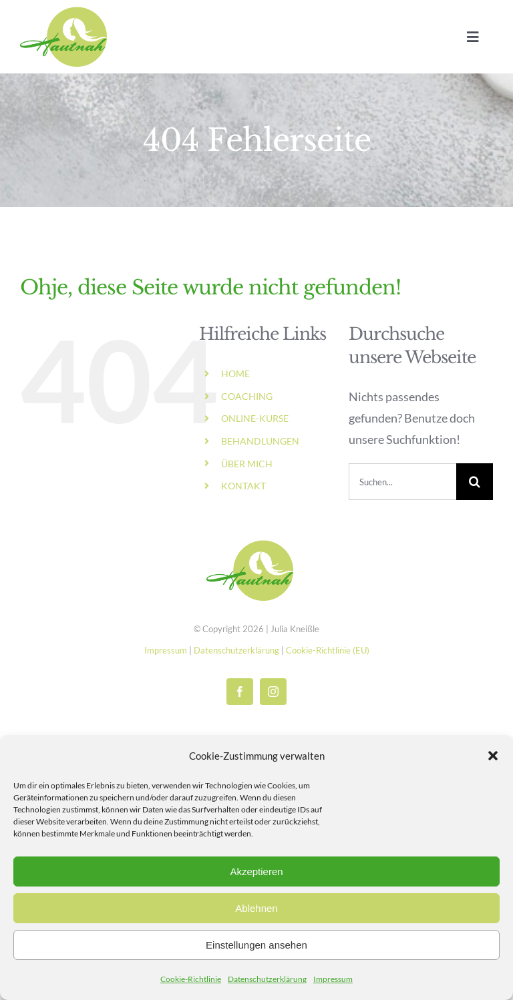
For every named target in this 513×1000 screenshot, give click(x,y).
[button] (493, 755)
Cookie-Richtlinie (190, 979)
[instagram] (273, 691)
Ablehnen (256, 908)
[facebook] (239, 691)
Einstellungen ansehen (256, 945)
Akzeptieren (256, 871)
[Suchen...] (402, 481)
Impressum (333, 979)
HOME (235, 373)
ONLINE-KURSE (255, 418)
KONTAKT (243, 485)
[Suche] (474, 481)
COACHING (247, 396)
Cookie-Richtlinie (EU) (327, 650)
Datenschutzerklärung (267, 979)
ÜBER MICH (247, 463)
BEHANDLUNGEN (260, 441)
